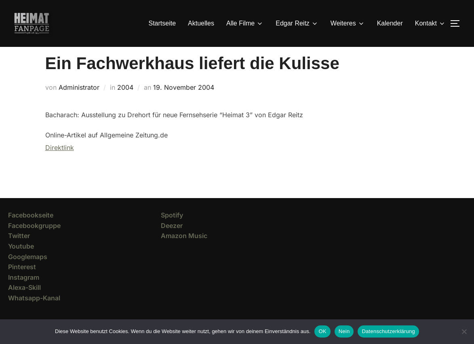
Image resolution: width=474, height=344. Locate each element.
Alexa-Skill (24, 302)
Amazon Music (184, 250)
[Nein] (464, 331)
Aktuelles (201, 23)
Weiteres (348, 23)
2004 (125, 102)
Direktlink (59, 162)
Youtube (21, 261)
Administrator (79, 102)
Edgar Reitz (297, 23)
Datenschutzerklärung (388, 331)
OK (322, 331)
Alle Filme (244, 23)
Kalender (390, 23)
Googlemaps (27, 271)
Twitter (19, 250)
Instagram (23, 292)
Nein (344, 331)
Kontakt (430, 23)
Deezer (172, 240)
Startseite (162, 23)
